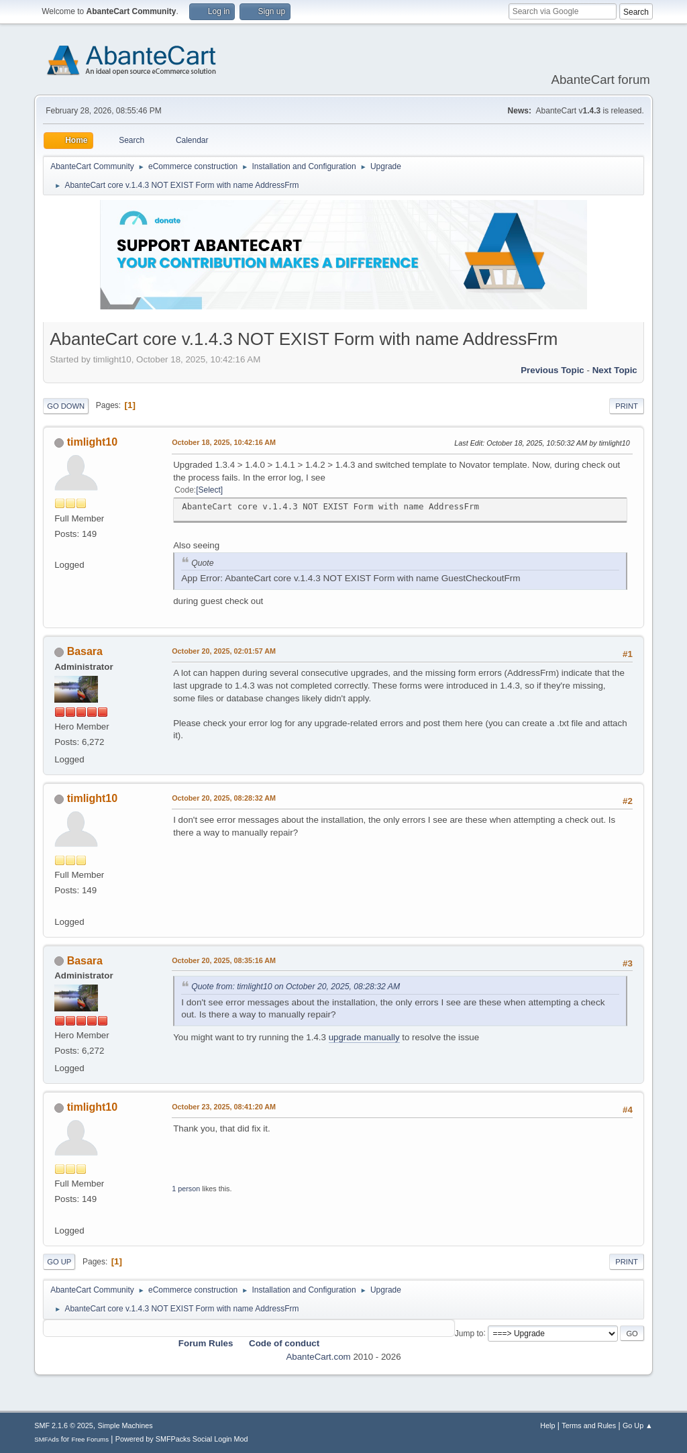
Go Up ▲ (638, 1425)
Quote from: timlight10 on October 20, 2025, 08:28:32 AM (295, 986)
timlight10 (92, 442)
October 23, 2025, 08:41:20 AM (224, 1107)
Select (210, 490)
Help (547, 1425)
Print (626, 406)
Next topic (614, 370)
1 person (186, 1189)
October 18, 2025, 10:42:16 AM (224, 442)
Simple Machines (125, 1425)
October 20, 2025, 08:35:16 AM (224, 960)
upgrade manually (364, 1037)
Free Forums (90, 1439)
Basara (85, 651)
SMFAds (46, 1439)
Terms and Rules (589, 1425)
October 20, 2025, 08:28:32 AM (224, 798)
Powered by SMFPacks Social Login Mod (181, 1439)
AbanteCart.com (318, 1357)
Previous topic (552, 370)
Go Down (66, 406)
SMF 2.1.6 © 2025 (63, 1425)
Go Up (59, 1262)
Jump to (469, 1333)
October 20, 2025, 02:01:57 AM (224, 651)
